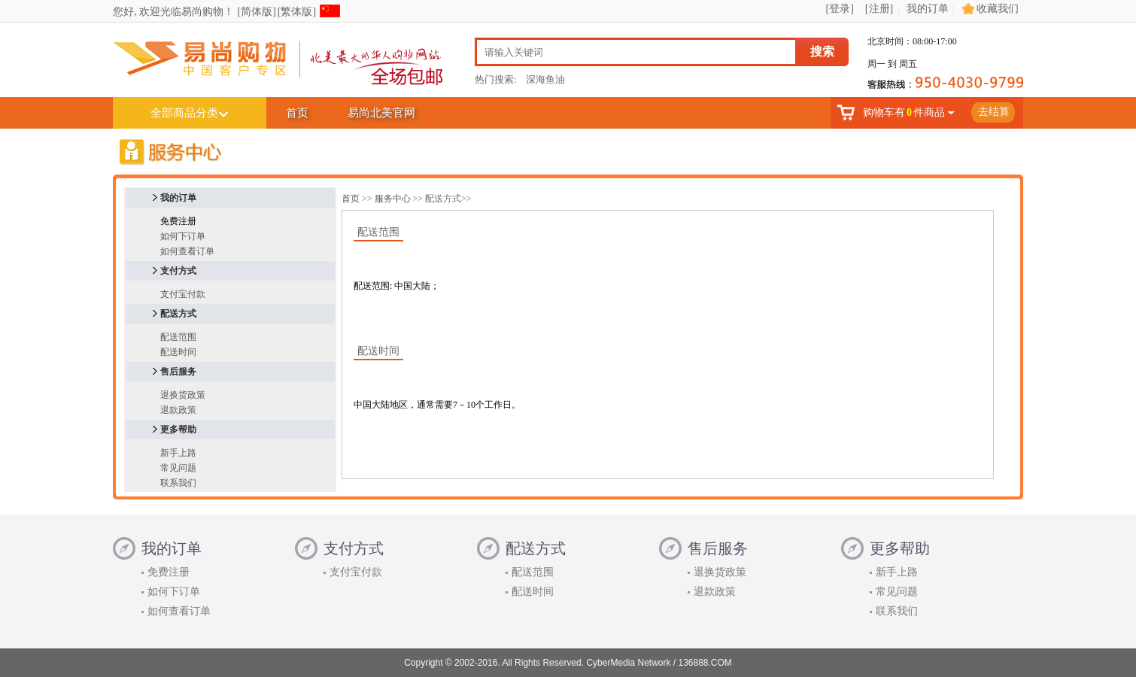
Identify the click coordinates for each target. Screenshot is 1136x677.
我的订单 (928, 8)
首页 (297, 113)
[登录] (840, 8)
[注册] (879, 8)
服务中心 (393, 198)
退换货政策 (182, 395)
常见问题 (178, 468)
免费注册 (168, 572)
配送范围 (178, 337)
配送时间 (178, 352)
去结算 (994, 111)
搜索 (822, 51)
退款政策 (178, 410)
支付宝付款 (182, 294)
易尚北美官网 (381, 113)
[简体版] (257, 11)
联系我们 (178, 483)
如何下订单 (182, 236)
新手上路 (178, 453)
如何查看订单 (187, 251)
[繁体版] (297, 11)
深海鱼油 (545, 79)
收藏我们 (998, 8)
